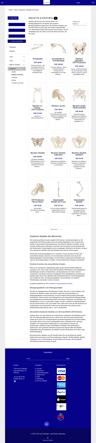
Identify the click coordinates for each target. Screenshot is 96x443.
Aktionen (12, 51)
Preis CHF (13, 30)
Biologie (14, 80)
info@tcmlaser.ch (19, 379)
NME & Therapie (14, 64)
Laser (11, 57)
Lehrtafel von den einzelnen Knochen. (61, 283)
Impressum (40, 370)
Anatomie (13, 18)
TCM (11, 60)
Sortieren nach (76, 21)
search (78, 2)
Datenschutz (41, 375)
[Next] (60, 229)
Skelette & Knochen (17, 74)
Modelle (14, 72)
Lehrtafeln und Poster (17, 83)
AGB (38, 377)
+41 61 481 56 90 (19, 377)
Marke (12, 24)
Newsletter (40, 379)
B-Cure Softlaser (42, 381)
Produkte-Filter (15, 36)
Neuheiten (12, 47)
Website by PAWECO (48, 440)
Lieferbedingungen (43, 372)
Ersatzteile (14, 77)
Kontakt (39, 368)
